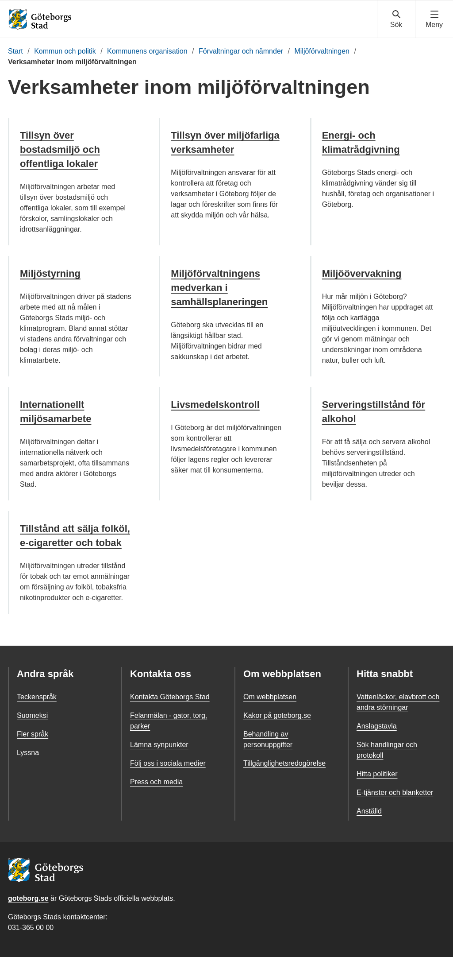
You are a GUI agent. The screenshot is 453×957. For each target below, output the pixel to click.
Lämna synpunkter (159, 744)
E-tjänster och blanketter (395, 792)
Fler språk (32, 734)
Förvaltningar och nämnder (241, 51)
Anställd (369, 811)
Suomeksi (32, 715)
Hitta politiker (377, 774)
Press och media (156, 782)
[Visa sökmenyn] (396, 19)
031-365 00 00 (31, 927)
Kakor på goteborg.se (277, 715)
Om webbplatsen (269, 697)
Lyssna (28, 752)
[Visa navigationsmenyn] (434, 19)
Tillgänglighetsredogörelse (284, 763)
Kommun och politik (65, 51)
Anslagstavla (377, 726)
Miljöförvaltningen (321, 51)
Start (15, 51)
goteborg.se (28, 898)
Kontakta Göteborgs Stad (170, 697)
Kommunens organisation (147, 51)
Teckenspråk (37, 697)
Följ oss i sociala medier (168, 763)
